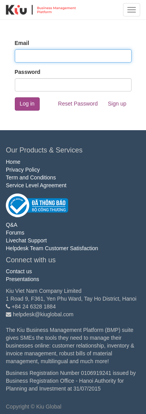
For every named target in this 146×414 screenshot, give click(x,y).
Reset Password (78, 103)
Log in (27, 103)
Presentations (22, 279)
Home (13, 162)
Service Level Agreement (36, 185)
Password (27, 72)
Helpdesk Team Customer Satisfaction (52, 248)
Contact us (19, 271)
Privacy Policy (23, 170)
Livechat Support (26, 240)
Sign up (117, 103)
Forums (15, 232)
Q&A (12, 225)
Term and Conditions (31, 177)
